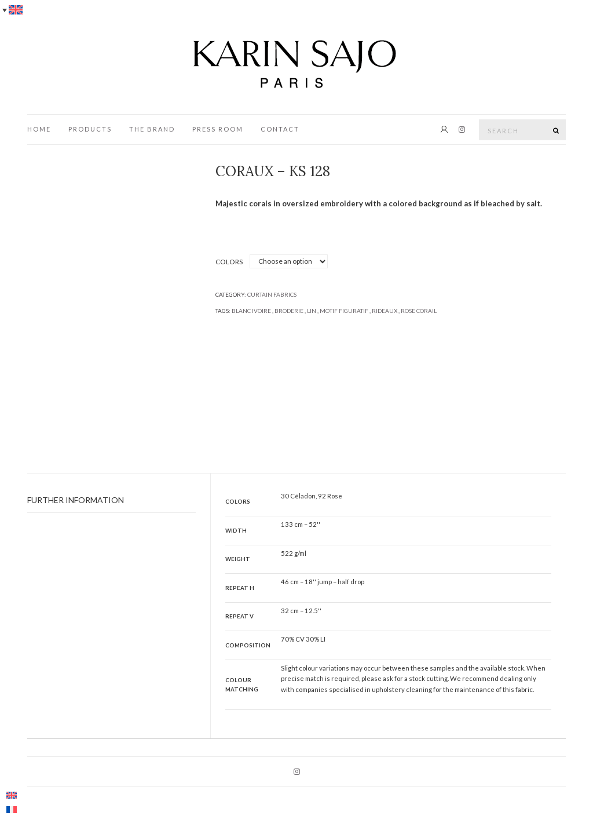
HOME (39, 129)
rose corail (419, 310)
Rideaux (384, 310)
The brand (152, 129)
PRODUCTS (90, 129)
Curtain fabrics (271, 294)
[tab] (111, 500)
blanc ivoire (251, 310)
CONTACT (280, 129)
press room (217, 129)
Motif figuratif (344, 310)
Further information (75, 500)
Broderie (288, 310)
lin (311, 310)
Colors (229, 261)
